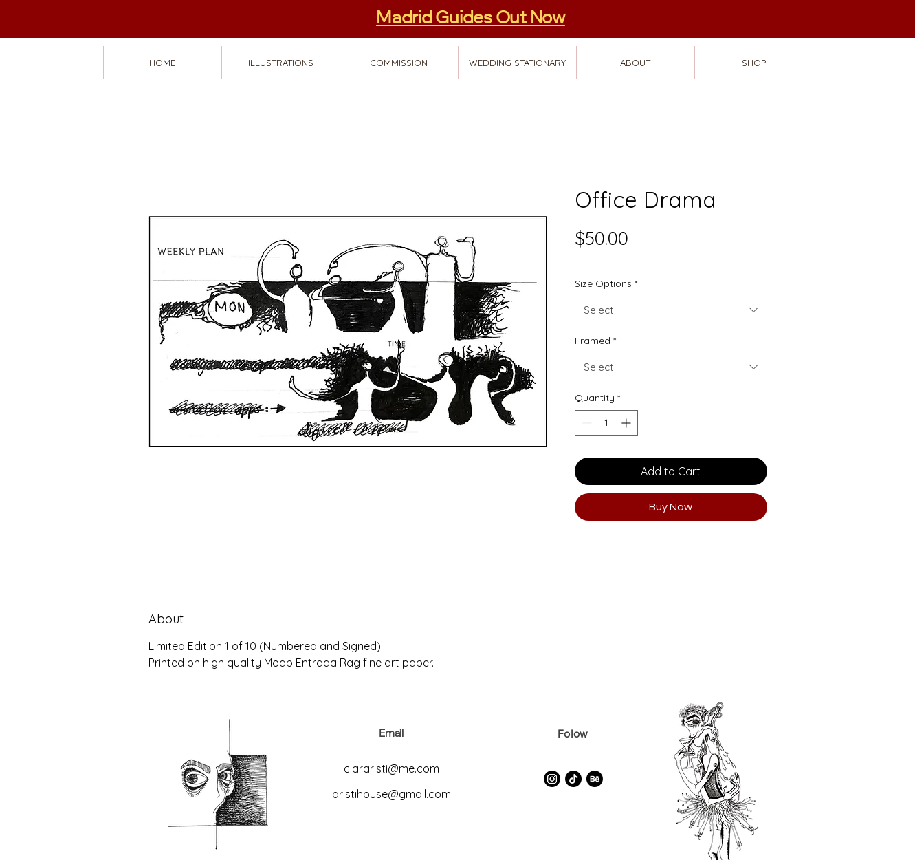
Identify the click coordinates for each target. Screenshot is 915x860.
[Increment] (627, 423)
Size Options (606, 283)
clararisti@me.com (391, 768)
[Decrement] (585, 423)
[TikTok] (573, 779)
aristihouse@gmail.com (391, 794)
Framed (595, 340)
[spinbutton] (606, 423)
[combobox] (671, 310)
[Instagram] (552, 779)
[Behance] (594, 779)
